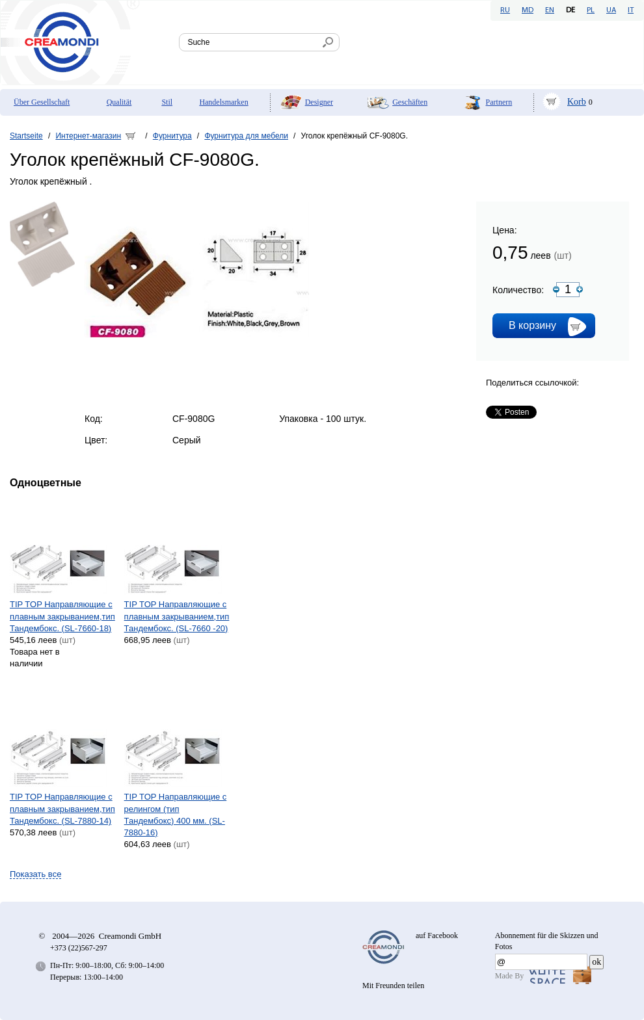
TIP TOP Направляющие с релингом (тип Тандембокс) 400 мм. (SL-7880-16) (175, 814)
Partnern (499, 102)
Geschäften (409, 102)
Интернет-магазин (88, 135)
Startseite (26, 135)
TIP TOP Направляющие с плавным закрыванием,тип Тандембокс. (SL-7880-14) (62, 808)
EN (549, 10)
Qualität (119, 102)
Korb (576, 102)
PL (591, 10)
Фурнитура (172, 135)
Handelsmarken (223, 102)
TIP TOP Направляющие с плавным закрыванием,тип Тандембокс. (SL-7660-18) (62, 616)
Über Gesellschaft (42, 102)
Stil (166, 102)
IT (631, 10)
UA (611, 10)
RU (505, 10)
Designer (319, 102)
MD (527, 10)
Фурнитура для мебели (246, 135)
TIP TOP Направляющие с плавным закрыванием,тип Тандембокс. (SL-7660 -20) (177, 616)
